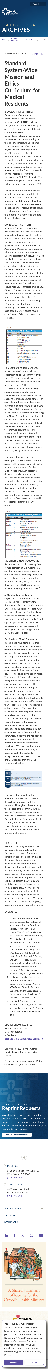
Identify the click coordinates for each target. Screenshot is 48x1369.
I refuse (34, 1362)
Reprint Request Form (17, 1134)
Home (4, 39)
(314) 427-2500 (15, 1195)
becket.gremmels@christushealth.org (23, 1038)
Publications (31, 39)
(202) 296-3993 (15, 1177)
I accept (13, 1362)
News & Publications (15, 39)
